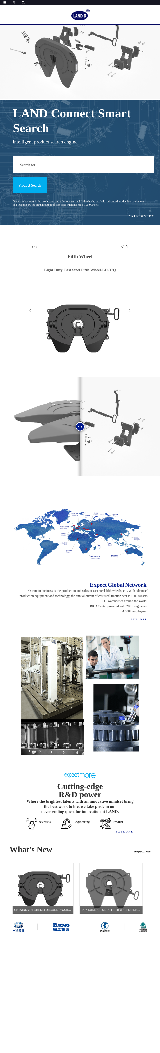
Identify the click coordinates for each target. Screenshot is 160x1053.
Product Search (30, 185)
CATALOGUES (141, 216)
